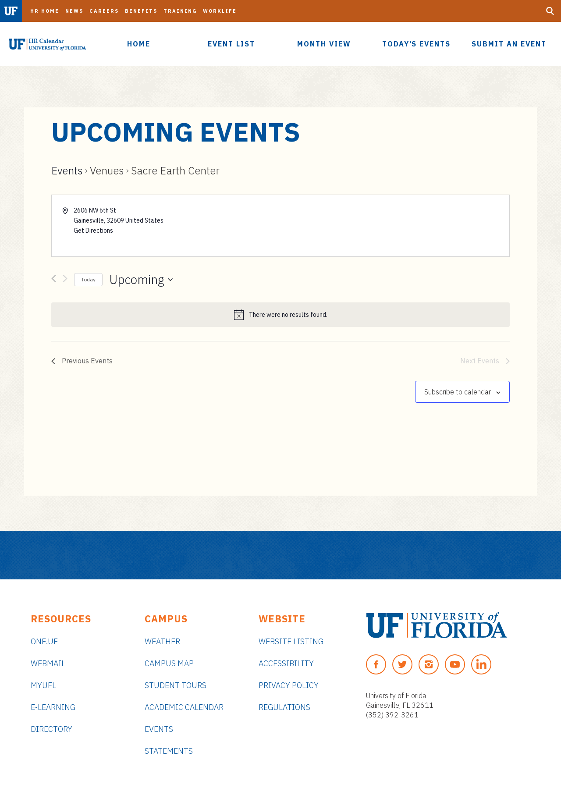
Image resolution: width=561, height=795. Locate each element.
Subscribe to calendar (457, 391)
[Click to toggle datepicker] (141, 279)
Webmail (48, 663)
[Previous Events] (53, 280)
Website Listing (291, 641)
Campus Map (169, 663)
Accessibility (286, 663)
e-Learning (53, 707)
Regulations (284, 707)
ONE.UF (44, 641)
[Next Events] (65, 280)
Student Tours (175, 685)
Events (67, 170)
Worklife (220, 11)
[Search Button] (550, 11)
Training (180, 11)
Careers (104, 11)
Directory (51, 729)
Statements (169, 751)
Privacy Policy (289, 685)
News (74, 11)
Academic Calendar (184, 707)
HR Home (44, 11)
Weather (162, 641)
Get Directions (93, 230)
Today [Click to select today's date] (88, 279)
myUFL (43, 685)
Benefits (141, 11)
